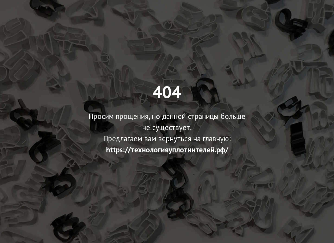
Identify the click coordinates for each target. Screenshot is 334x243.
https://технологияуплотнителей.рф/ (167, 149)
